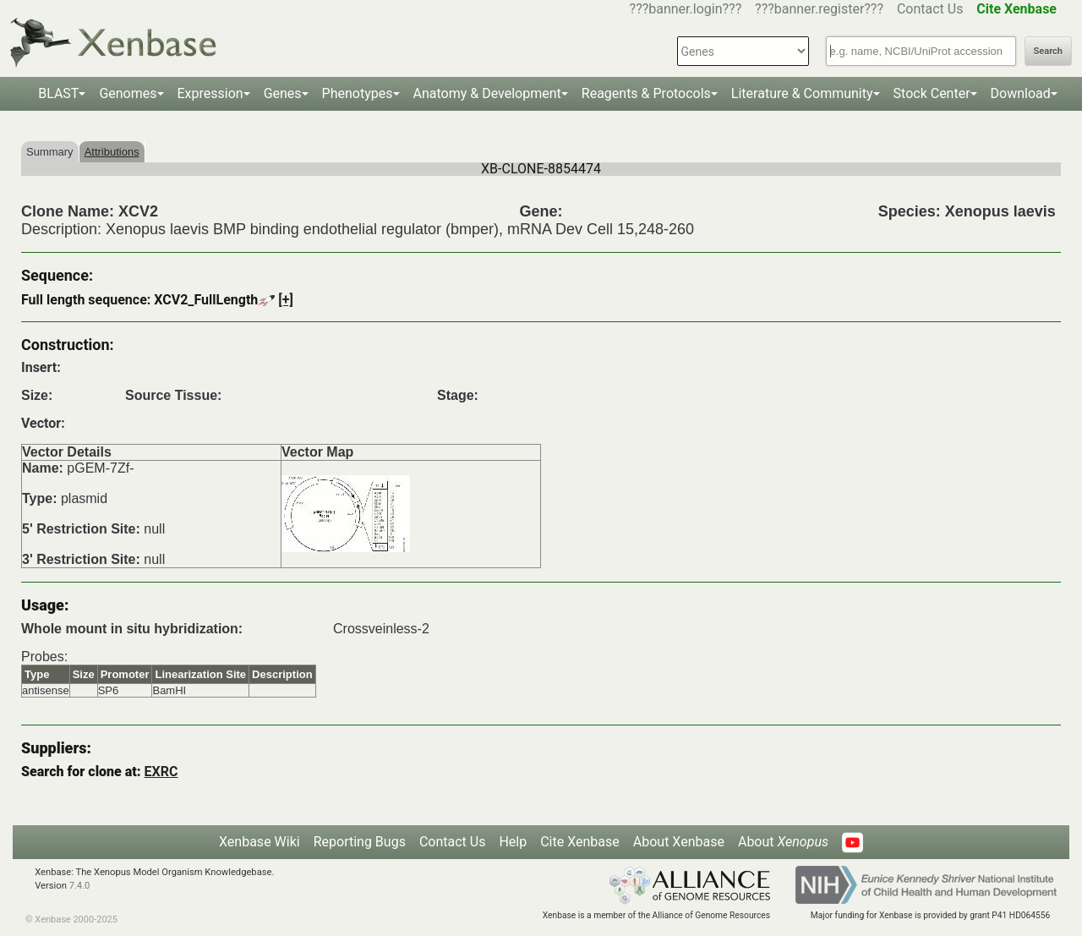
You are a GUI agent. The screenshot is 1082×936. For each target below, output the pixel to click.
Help (513, 842)
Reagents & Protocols (646, 93)
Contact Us (930, 9)
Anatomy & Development (487, 93)
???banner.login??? (686, 9)
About (783, 842)
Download (1021, 93)
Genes (283, 93)
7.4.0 (79, 885)
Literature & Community (802, 93)
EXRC (161, 772)
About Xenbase (678, 842)
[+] (285, 300)
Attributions (112, 151)
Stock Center (931, 93)
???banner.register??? (819, 9)
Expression (210, 93)
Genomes (127, 93)
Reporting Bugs (360, 842)
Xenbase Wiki (259, 842)
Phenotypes (357, 93)
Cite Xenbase (580, 842)
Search (1048, 51)
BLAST (58, 93)
